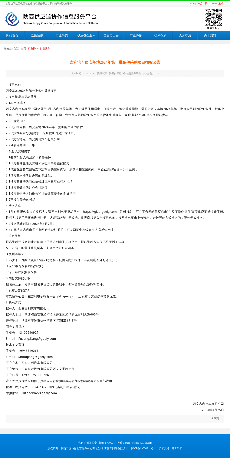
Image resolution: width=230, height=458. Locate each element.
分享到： (216, 418)
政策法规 (37, 35)
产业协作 (136, 35)
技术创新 (160, 35)
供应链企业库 (86, 35)
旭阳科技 (177, 448)
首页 (23, 48)
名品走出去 (111, 35)
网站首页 (12, 35)
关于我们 (210, 35)
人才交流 (185, 35)
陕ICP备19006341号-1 (143, 448)
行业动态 (62, 35)
